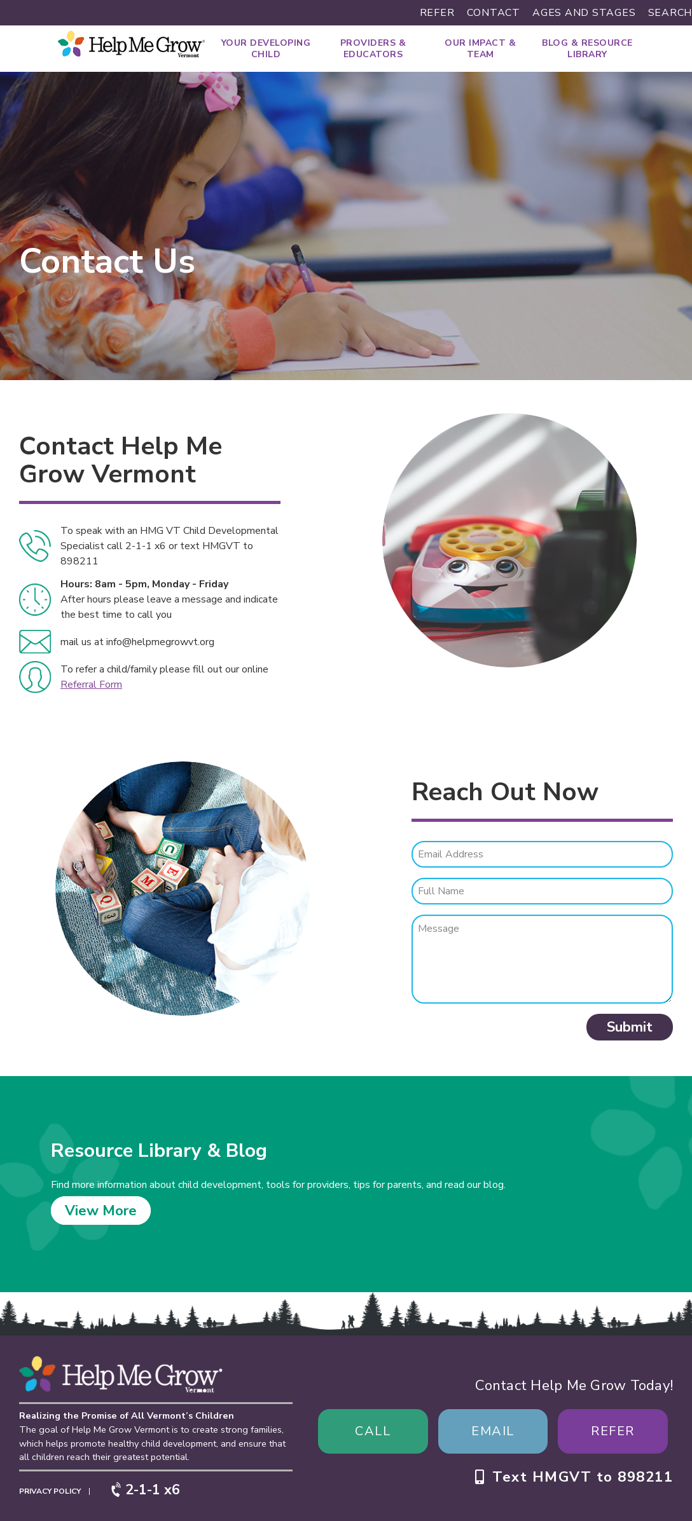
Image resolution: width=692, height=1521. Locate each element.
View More (101, 1210)
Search (670, 13)
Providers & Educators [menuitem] (373, 48)
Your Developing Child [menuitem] (266, 48)
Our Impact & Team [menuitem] (480, 48)
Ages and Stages (583, 13)
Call (373, 1431)
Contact (493, 13)
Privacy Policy (50, 1491)
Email (493, 1431)
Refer (437, 13)
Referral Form (91, 685)
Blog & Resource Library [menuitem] (587, 48)
